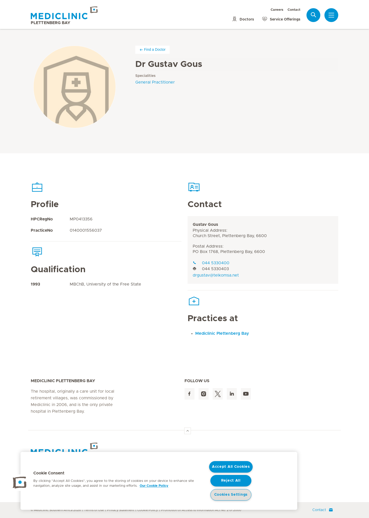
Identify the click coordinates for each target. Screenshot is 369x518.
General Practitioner (155, 82)
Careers (277, 10)
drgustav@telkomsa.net (216, 275)
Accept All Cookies (231, 467)
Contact (294, 10)
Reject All (231, 480)
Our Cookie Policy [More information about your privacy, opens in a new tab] (154, 485)
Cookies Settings (231, 494)
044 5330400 (211, 263)
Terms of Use (94, 510)
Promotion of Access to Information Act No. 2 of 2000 (201, 510)
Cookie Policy (147, 510)
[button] (20, 482)
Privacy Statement (120, 510)
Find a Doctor (152, 49)
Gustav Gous (205, 224)
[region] (158, 481)
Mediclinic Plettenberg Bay (222, 333)
